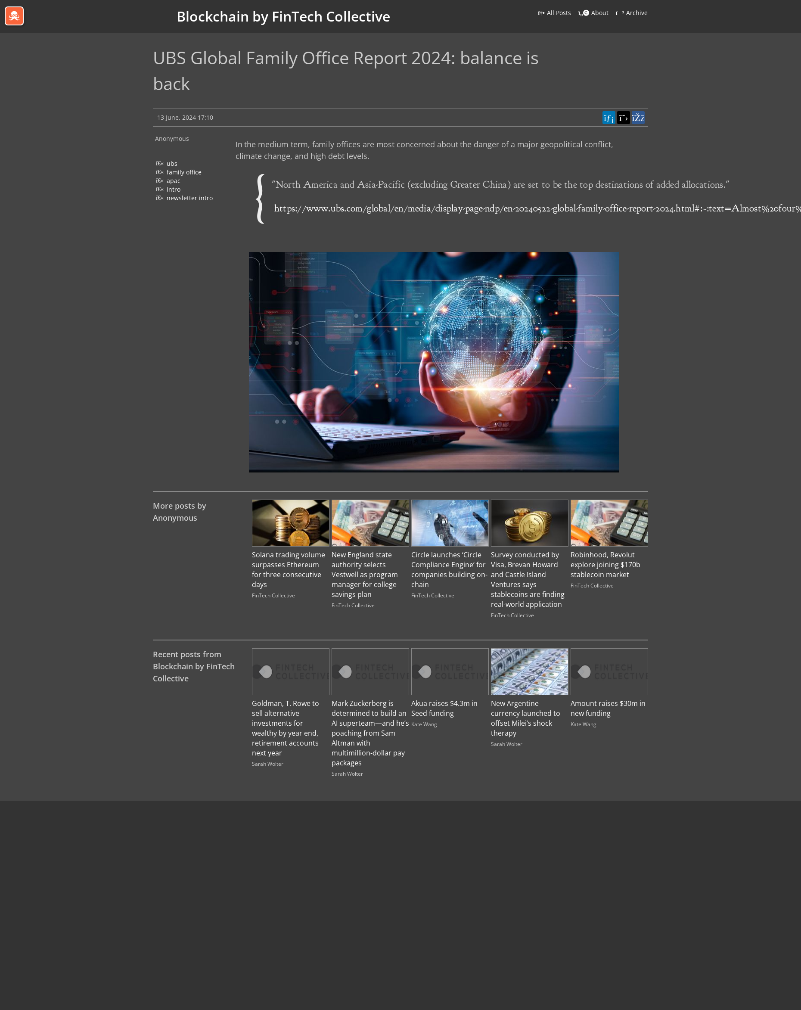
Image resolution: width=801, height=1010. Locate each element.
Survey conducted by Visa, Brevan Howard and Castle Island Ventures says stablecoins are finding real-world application (528, 579)
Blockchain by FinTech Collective (283, 16)
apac (173, 181)
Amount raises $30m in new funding (608, 708)
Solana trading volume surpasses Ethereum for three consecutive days (288, 569)
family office (184, 172)
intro (173, 189)
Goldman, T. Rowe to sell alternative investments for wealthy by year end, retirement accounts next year (285, 728)
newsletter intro (190, 198)
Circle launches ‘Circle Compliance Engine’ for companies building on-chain (449, 569)
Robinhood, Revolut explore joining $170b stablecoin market (605, 564)
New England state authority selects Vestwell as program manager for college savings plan (365, 574)
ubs (172, 163)
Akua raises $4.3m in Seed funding (444, 708)
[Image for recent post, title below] (290, 672)
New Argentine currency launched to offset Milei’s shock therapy (525, 718)
